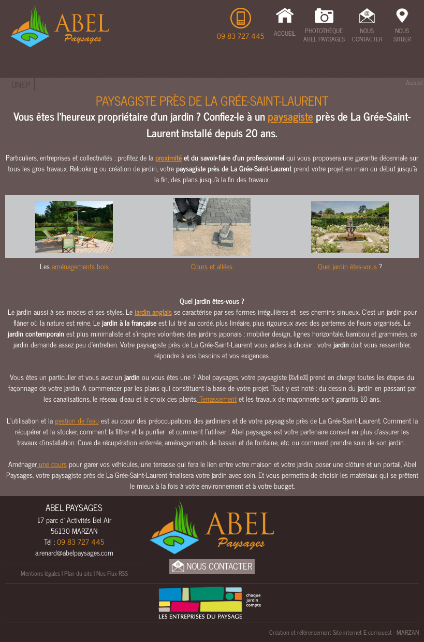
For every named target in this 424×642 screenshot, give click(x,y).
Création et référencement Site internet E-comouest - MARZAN (344, 632)
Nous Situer (402, 34)
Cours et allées (211, 266)
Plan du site (78, 573)
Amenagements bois (371, 71)
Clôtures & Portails (286, 71)
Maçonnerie (194, 71)
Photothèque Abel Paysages (324, 34)
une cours (52, 464)
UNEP (20, 84)
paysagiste (290, 116)
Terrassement (69, 71)
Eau (232, 71)
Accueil (285, 33)
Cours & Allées (134, 71)
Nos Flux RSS (112, 573)
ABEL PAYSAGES (74, 507)
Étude (22, 71)
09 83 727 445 (240, 35)
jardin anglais (153, 311)
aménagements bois (79, 266)
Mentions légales (40, 573)
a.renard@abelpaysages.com (74, 552)
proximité (168, 157)
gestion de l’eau (77, 420)
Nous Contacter (367, 34)
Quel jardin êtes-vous (347, 266)
